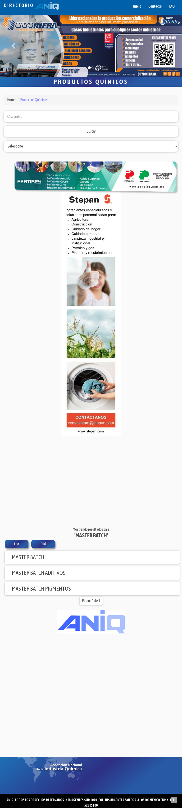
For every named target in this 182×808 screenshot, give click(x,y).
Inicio (137, 6)
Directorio (31, 5)
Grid (43, 544)
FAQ (172, 6)
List (16, 544)
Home (11, 100)
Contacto (155, 6)
